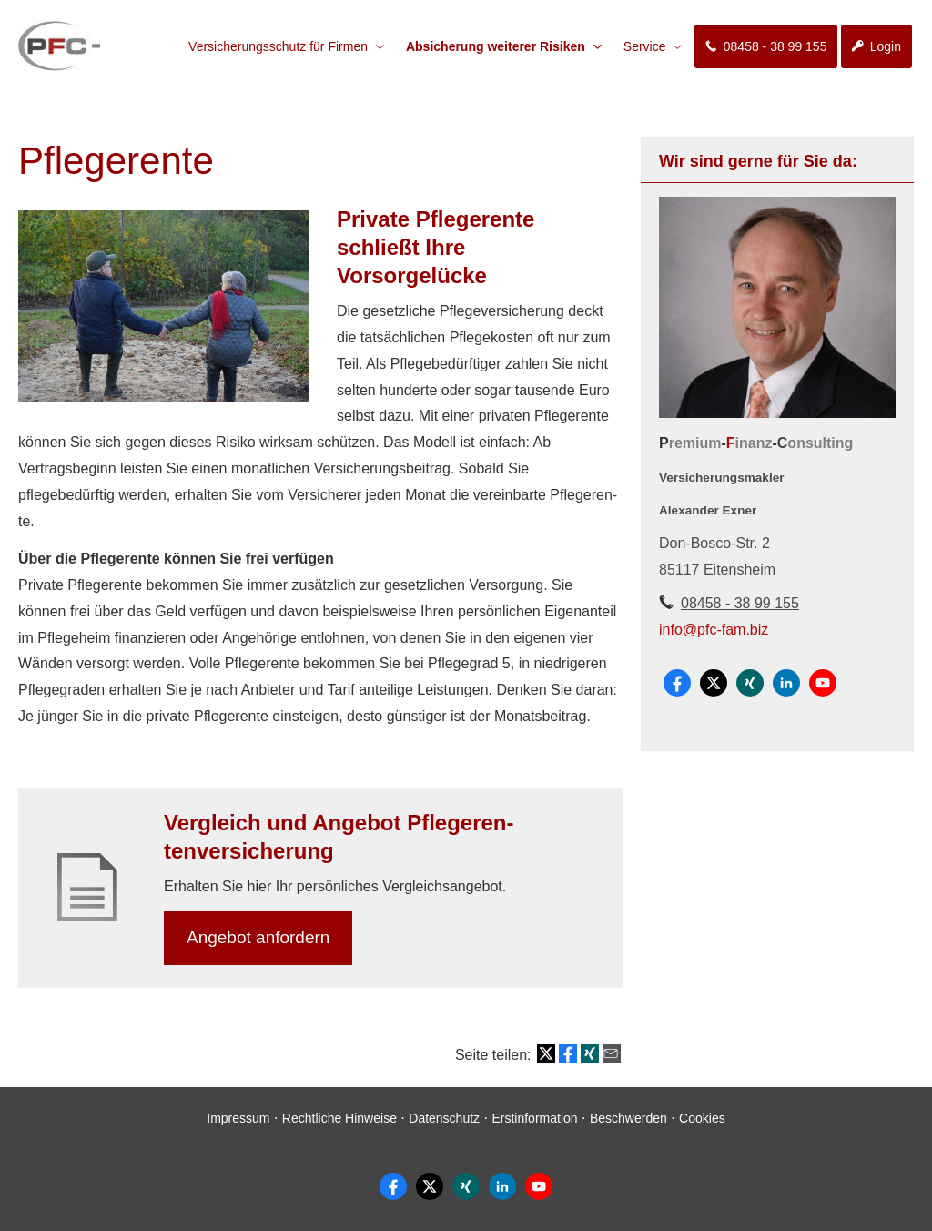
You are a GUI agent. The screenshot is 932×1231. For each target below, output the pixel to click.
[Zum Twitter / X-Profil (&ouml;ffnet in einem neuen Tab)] (713, 683)
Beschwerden (628, 1118)
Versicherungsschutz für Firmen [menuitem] (278, 46)
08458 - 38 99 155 (740, 603)
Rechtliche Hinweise (339, 1118)
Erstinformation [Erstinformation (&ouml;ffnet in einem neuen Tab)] (534, 1118)
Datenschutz (444, 1118)
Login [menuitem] (876, 46)
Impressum (238, 1118)
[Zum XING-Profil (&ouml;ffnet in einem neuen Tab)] (750, 683)
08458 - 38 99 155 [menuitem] (765, 46)
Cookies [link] (702, 1118)
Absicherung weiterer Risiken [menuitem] (495, 46)
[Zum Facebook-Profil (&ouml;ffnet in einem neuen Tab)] (677, 683)
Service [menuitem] (644, 46)
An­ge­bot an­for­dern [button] (258, 937)
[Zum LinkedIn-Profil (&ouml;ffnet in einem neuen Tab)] (786, 683)
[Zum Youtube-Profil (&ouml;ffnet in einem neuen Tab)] (822, 683)
